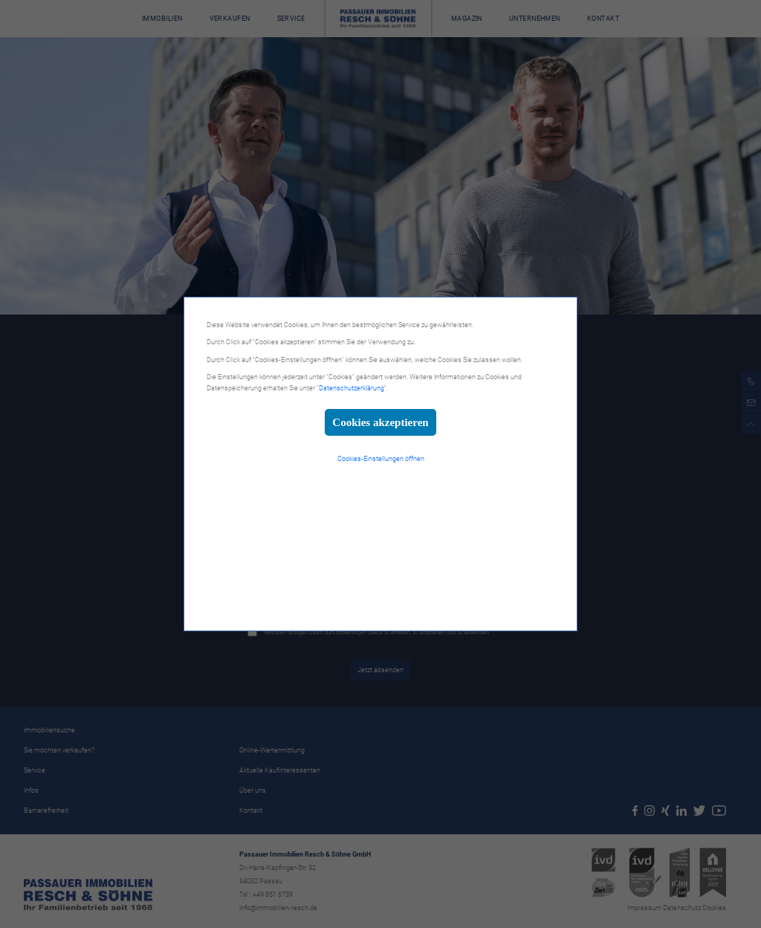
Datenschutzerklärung (351, 388)
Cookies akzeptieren (380, 422)
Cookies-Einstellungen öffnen (380, 459)
